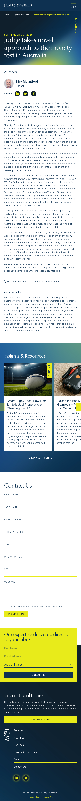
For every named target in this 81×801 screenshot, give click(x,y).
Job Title (10, 544)
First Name (11, 494)
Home (6, 15)
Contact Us (20, 766)
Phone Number (13, 532)
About (17, 759)
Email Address (13, 519)
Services (18, 730)
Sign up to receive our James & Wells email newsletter (33, 606)
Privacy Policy (33, 797)
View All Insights (40, 458)
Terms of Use (48, 797)
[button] (78, 407)
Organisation (13, 557)
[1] (24, 110)
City (7, 569)
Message (9, 582)
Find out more (40, 719)
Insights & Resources (20, 15)
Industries (19, 737)
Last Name (11, 507)
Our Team (19, 744)
